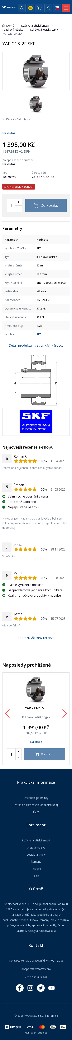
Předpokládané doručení (17, 160)
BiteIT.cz (52, 1015)
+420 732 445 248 (36, 977)
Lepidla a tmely (36, 854)
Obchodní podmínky (36, 798)
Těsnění (36, 869)
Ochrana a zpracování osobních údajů (36, 805)
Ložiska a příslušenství (36, 840)
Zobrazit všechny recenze (36, 638)
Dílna (36, 876)
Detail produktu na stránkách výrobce (36, 345)
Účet (36, 812)
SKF (38, 334)
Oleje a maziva (36, 847)
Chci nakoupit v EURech (18, 186)
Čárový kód (39, 172)
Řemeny (36, 861)
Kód (4, 172)
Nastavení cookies (36, 1032)
